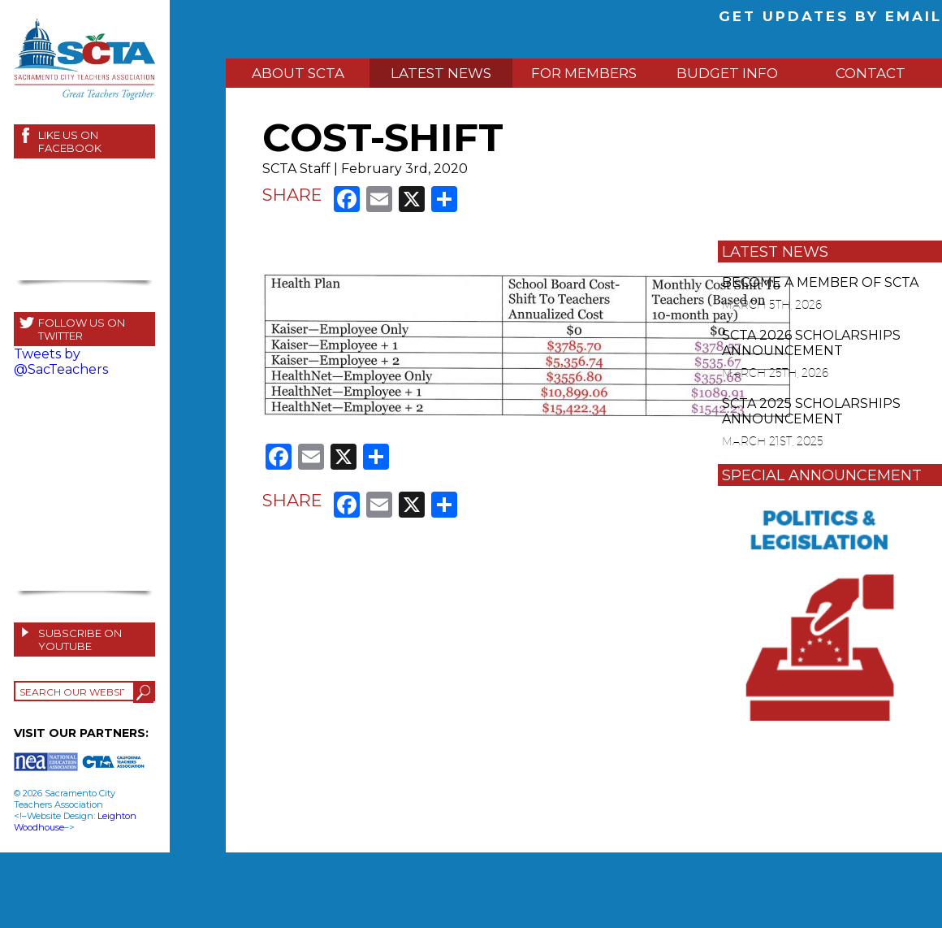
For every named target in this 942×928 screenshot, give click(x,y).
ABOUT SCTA (298, 73)
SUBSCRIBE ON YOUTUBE (80, 640)
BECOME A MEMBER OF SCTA (820, 282)
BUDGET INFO (727, 73)
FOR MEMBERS (584, 73)
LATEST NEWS (441, 73)
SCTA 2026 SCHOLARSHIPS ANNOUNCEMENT (811, 342)
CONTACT (870, 73)
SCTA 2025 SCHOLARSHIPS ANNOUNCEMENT (811, 411)
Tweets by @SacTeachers (61, 361)
